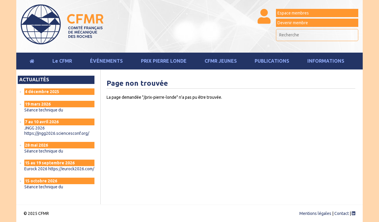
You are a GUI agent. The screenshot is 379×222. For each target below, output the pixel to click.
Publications (272, 61)
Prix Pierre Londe (164, 61)
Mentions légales (315, 213)
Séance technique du (44, 110)
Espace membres (293, 13)
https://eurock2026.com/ (71, 168)
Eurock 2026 (36, 168)
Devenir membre (292, 22)
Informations (325, 61)
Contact (341, 213)
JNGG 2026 (34, 128)
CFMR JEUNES (221, 61)
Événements (106, 61)
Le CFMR (62, 61)
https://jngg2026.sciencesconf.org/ (56, 133)
